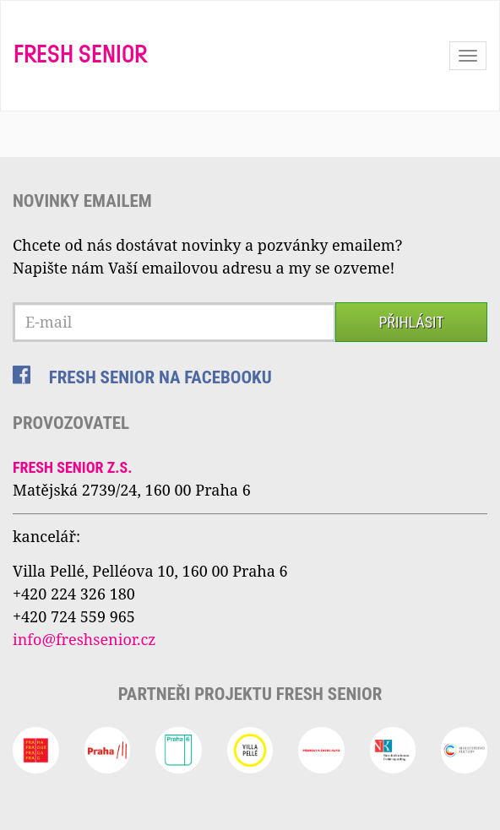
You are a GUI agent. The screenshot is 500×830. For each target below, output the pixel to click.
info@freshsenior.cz (84, 639)
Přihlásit (410, 322)
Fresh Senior (80, 56)
